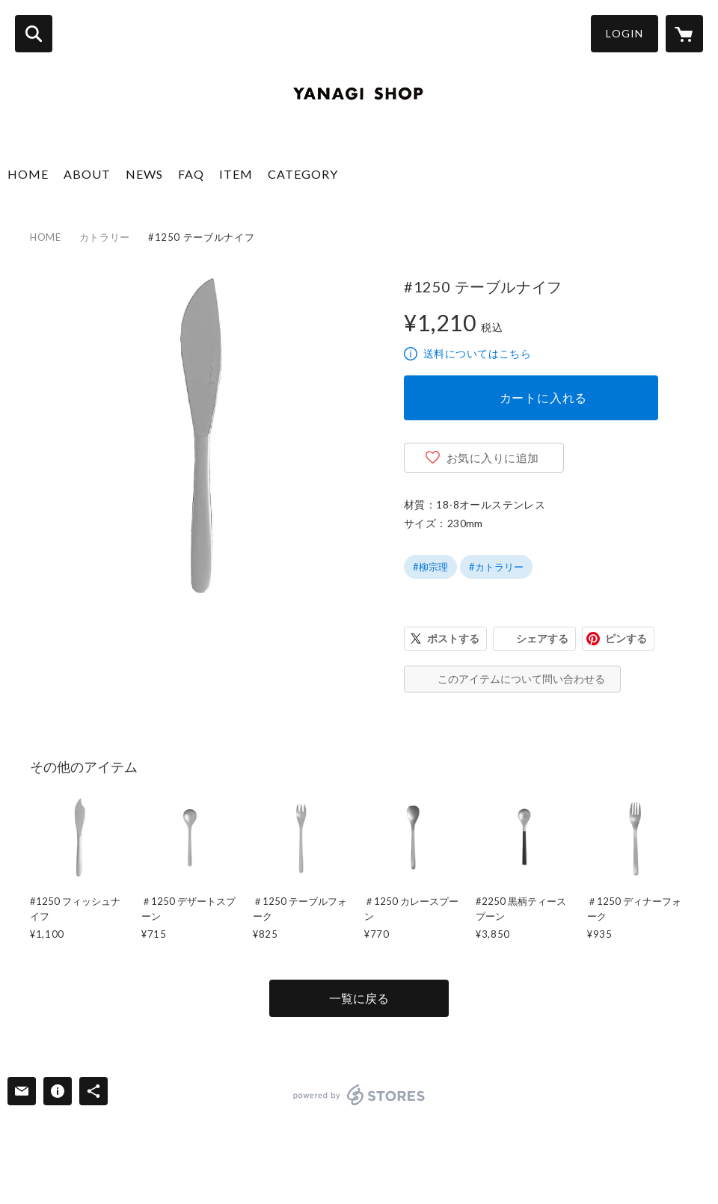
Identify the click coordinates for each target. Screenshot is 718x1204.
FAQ (191, 174)
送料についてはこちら (477, 353)
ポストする (453, 638)
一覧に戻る (359, 998)
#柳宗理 (430, 567)
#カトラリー (496, 567)
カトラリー (104, 237)
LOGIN (624, 33)
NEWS (144, 174)
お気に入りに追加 (493, 457)
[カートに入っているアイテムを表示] (684, 33)
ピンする (626, 638)
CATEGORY (303, 174)
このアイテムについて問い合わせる (521, 678)
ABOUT (87, 174)
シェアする (542, 638)
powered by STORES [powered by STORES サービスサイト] (359, 1094)
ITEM (236, 174)
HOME (28, 174)
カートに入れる (544, 397)
